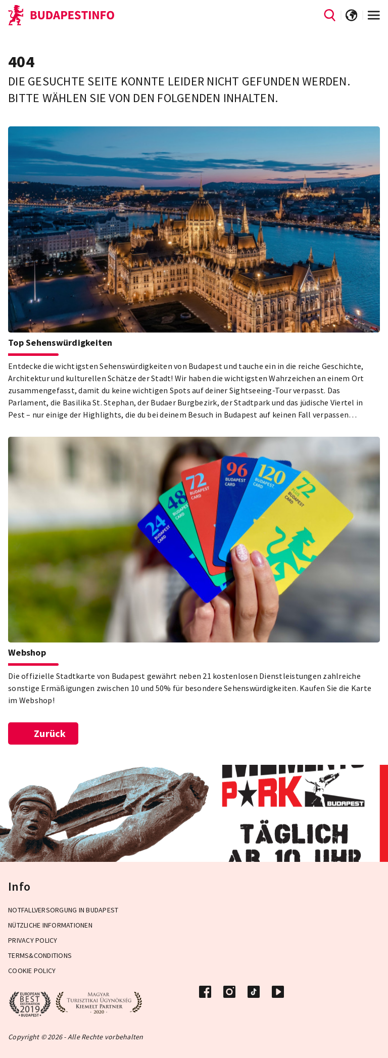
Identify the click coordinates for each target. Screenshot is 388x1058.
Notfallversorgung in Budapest (63, 909)
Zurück (43, 733)
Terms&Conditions (40, 955)
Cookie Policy (32, 970)
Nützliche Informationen (50, 925)
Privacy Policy (33, 940)
